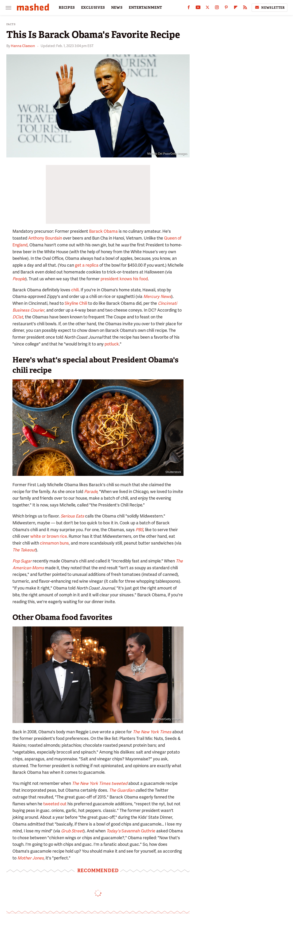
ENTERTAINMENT (145, 7)
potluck (112, 344)
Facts (11, 24)
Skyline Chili (76, 303)
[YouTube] (198, 8)
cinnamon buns (54, 543)
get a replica (86, 265)
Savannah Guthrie (138, 831)
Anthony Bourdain (45, 238)
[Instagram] (217, 8)
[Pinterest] (226, 8)
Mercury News (157, 296)
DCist (17, 317)
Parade (90, 491)
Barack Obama (103, 231)
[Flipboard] (235, 8)
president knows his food (124, 278)
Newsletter (269, 7)
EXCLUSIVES (93, 7)
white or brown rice (48, 536)
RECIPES (67, 7)
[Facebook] (188, 8)
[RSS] (245, 8)
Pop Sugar (22, 561)
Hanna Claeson (23, 46)
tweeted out (54, 804)
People (18, 278)
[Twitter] (207, 8)
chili (75, 290)
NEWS (117, 7)
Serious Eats (72, 516)
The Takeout (24, 550)
